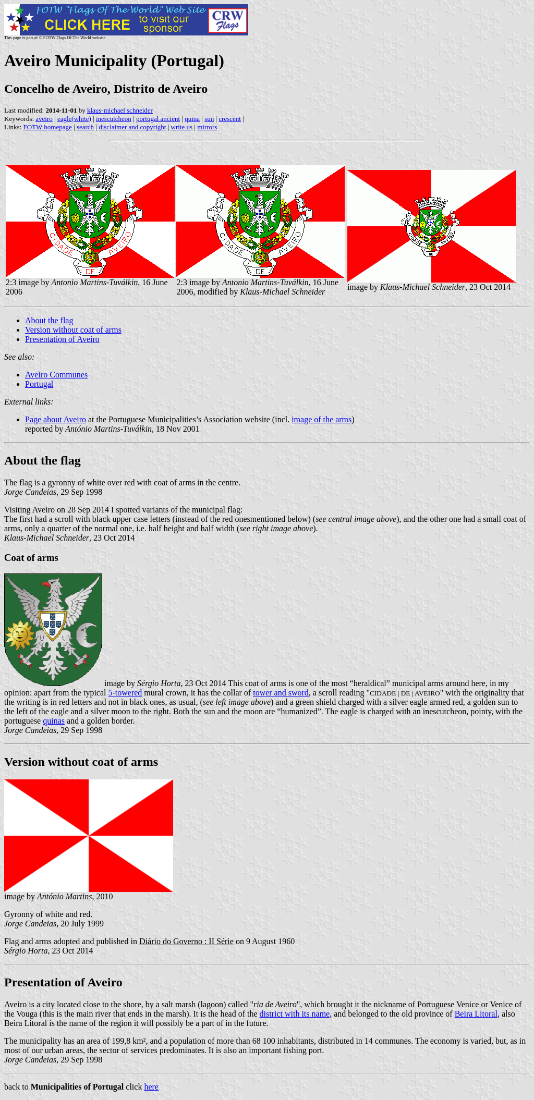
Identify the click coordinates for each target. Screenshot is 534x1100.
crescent (230, 119)
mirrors (207, 127)
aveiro (43, 119)
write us (182, 127)
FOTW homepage (47, 127)
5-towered (125, 692)
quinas (54, 720)
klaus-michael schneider (120, 110)
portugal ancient (158, 119)
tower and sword (281, 692)
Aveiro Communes (56, 374)
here (151, 1086)
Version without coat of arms (73, 329)
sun (209, 119)
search (85, 127)
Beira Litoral (476, 1013)
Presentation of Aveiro (62, 339)
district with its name (295, 1013)
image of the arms (321, 419)
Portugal (39, 384)
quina (192, 119)
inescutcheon (113, 119)
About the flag (49, 320)
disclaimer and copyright (132, 127)
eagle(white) (74, 119)
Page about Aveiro (55, 419)
